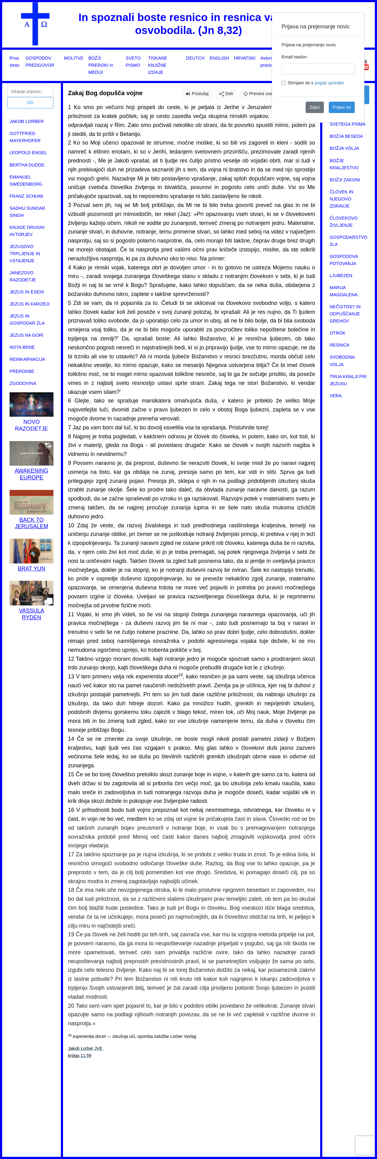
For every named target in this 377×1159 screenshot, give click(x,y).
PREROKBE (22, 371)
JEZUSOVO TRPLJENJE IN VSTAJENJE (25, 253)
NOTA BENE (22, 347)
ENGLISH (219, 58)
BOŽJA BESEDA (346, 136)
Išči (30, 102)
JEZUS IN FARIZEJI (30, 303)
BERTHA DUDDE (27, 164)
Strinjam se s (316, 82)
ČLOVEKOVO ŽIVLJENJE (344, 222)
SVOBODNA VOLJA (342, 361)
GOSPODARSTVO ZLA (348, 241)
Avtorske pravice (269, 62)
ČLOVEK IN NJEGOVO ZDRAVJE (342, 199)
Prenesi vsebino (262, 93)
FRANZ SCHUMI (26, 196)
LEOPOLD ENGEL (28, 152)
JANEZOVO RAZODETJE (23, 276)
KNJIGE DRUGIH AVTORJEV (27, 231)
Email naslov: (295, 56)
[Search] (30, 91)
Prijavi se (342, 107)
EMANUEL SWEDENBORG (26, 181)
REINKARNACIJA (27, 359)
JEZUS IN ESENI (27, 291)
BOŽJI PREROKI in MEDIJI (100, 65)
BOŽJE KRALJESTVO (344, 164)
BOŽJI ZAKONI (345, 179)
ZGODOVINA (23, 383)
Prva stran (14, 62)
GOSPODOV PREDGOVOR (39, 62)
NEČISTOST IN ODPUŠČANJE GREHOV (345, 313)
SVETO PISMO (133, 62)
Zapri (315, 107)
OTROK (337, 333)
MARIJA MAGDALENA (344, 291)
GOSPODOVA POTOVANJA (344, 260)
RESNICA (339, 345)
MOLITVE (73, 58)
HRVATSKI (245, 58)
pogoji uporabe (329, 82)
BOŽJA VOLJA (344, 148)
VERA (336, 395)
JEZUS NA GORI (27, 335)
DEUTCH (195, 58)
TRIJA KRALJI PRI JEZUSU (348, 380)
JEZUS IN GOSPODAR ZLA (27, 320)
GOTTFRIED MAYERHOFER (25, 137)
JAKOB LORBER (27, 121)
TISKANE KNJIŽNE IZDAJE (157, 65)
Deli (226, 93)
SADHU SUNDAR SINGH (27, 212)
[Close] (355, 22)
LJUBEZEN (341, 275)
